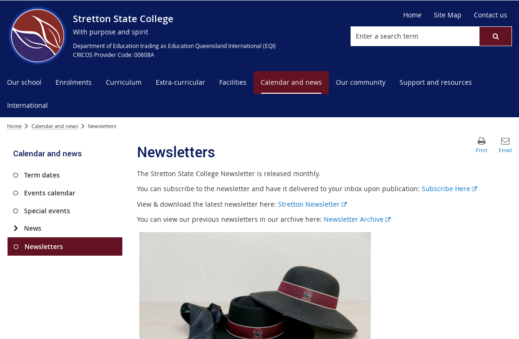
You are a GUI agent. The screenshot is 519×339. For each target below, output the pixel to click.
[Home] (412, 15)
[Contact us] (490, 15)
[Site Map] (447, 15)
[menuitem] (24, 82)
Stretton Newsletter (312, 204)
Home (14, 125)
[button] (495, 36)
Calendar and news (55, 125)
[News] (16, 228)
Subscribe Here (449, 188)
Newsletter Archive (357, 219)
